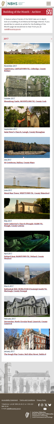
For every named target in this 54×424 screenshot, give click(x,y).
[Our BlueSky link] (49, 405)
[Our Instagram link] (42, 405)
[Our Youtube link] (45, 409)
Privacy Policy (41, 400)
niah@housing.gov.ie (12, 29)
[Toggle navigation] (48, 3)
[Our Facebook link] (39, 405)
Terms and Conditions (27, 400)
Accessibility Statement (10, 400)
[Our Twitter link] (46, 405)
